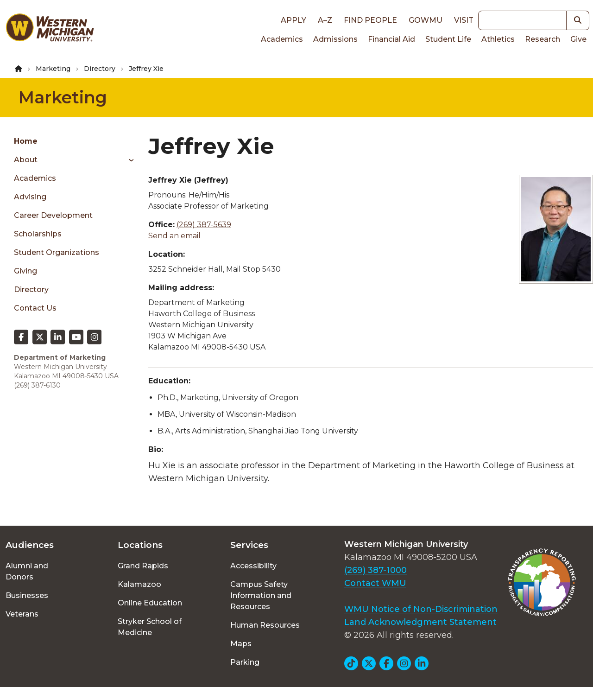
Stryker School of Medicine (150, 627)
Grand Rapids (143, 565)
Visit (463, 20)
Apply (293, 20)
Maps (241, 643)
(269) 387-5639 (204, 224)
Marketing (53, 68)
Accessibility (253, 565)
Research (542, 39)
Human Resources (265, 625)
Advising (30, 196)
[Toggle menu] (128, 160)
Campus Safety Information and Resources (260, 595)
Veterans (22, 614)
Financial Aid (391, 39)
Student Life (448, 39)
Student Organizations (56, 252)
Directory (99, 68)
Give (578, 39)
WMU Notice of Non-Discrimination (421, 609)
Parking (244, 662)
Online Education (150, 602)
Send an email (174, 235)
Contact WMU (375, 583)
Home (26, 141)
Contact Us (35, 308)
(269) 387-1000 (375, 570)
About (26, 159)
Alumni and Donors (27, 571)
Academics (282, 39)
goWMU (425, 20)
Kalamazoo (139, 584)
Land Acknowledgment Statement (420, 622)
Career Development (53, 215)
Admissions (335, 39)
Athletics (498, 39)
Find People (370, 20)
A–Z (325, 20)
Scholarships (38, 233)
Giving (25, 271)
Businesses (27, 595)
